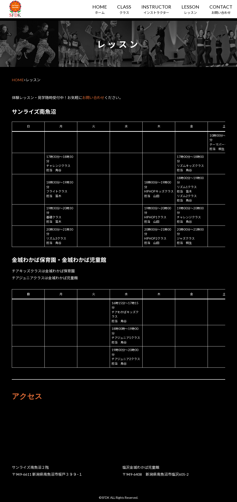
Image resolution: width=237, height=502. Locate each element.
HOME (18, 80)
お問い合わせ (93, 97)
